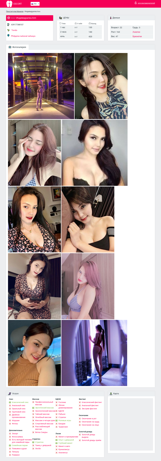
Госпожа (62, 402)
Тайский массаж (42, 414)
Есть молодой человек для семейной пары (22, 441)
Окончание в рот (89, 418)
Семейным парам (20, 445)
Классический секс (20, 402)
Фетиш (15, 423)
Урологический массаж (45, 411)
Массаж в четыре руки (45, 420)
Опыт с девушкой (66, 440)
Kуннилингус (64, 449)
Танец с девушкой (43, 445)
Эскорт (15, 433)
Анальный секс (18, 405)
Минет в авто (64, 446)
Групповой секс (18, 412)
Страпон (62, 417)
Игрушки (15, 420)
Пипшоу (15, 452)
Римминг (16, 455)
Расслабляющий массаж (42, 427)
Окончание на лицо (90, 425)
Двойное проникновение (18, 416)
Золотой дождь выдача (88, 435)
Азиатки (136, 32)
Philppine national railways (21, 35)
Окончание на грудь (90, 422)
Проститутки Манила (14, 11)
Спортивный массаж (44, 423)
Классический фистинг (92, 402)
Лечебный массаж (43, 417)
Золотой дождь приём (91, 440)
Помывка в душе (19, 448)
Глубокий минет (65, 443)
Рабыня (61, 414)
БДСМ (61, 411)
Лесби (38, 448)
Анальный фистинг (90, 405)
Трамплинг (63, 427)
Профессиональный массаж (44, 403)
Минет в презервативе (68, 437)
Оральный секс (18, 408)
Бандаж (61, 423)
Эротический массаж (44, 408)
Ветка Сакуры (41, 432)
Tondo (12, 30)
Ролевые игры (64, 420)
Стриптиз (39, 442)
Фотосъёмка (17, 437)
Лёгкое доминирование (65, 406)
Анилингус (63, 452)
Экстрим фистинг (89, 408)
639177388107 (17, 25)
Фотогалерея (17, 47)
